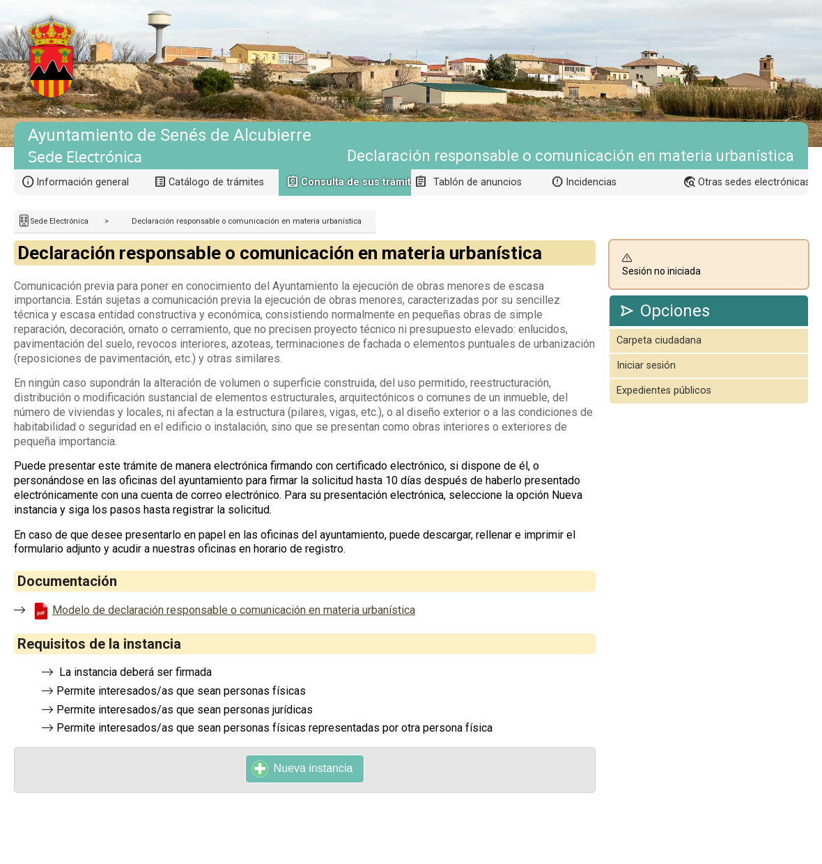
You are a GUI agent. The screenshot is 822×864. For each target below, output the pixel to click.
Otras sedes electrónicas (753, 182)
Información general (82, 182)
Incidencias (591, 182)
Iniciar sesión (646, 365)
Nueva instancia (302, 768)
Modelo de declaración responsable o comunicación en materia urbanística (233, 610)
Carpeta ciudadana (658, 340)
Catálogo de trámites (216, 182)
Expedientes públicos (663, 390)
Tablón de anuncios (477, 182)
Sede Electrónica (59, 221)
